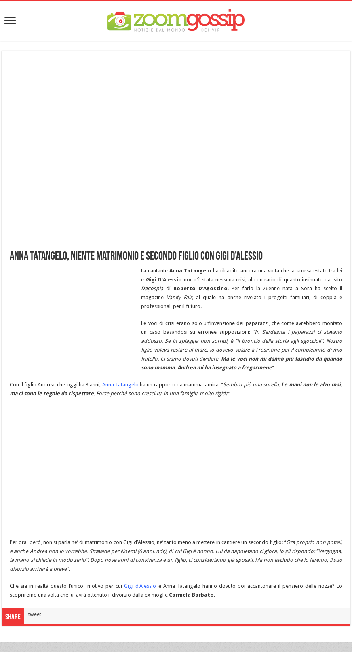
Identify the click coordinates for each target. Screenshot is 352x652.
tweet (34, 614)
